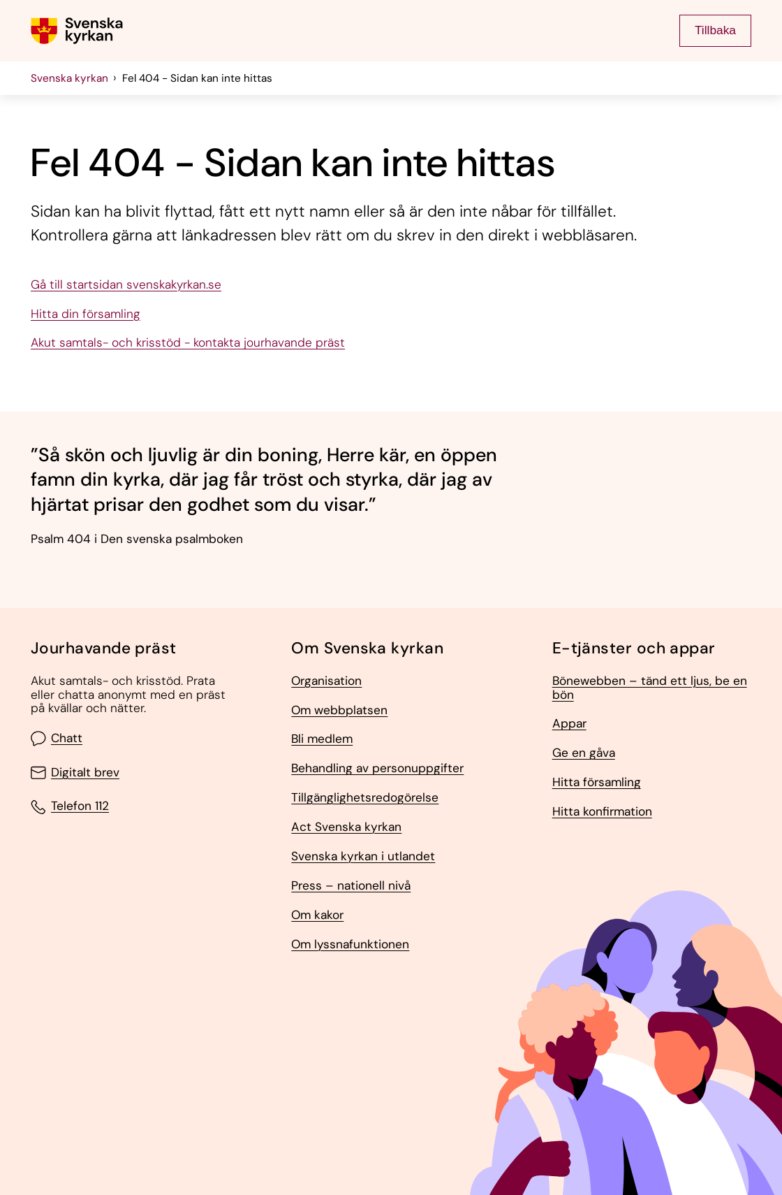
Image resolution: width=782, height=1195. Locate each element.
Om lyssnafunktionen (350, 945)
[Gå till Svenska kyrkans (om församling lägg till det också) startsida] (77, 30)
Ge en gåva (583, 753)
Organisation (326, 681)
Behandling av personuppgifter (377, 769)
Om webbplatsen (339, 711)
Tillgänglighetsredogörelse (364, 798)
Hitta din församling (85, 314)
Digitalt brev (75, 773)
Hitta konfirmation (602, 812)
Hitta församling (596, 783)
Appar (569, 724)
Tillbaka (715, 30)
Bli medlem (322, 739)
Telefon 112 (70, 807)
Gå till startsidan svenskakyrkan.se (126, 285)
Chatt (56, 738)
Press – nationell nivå (351, 886)
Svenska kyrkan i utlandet (363, 857)
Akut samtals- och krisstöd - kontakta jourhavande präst (188, 343)
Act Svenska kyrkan (346, 827)
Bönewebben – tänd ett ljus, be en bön (649, 688)
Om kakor (317, 915)
